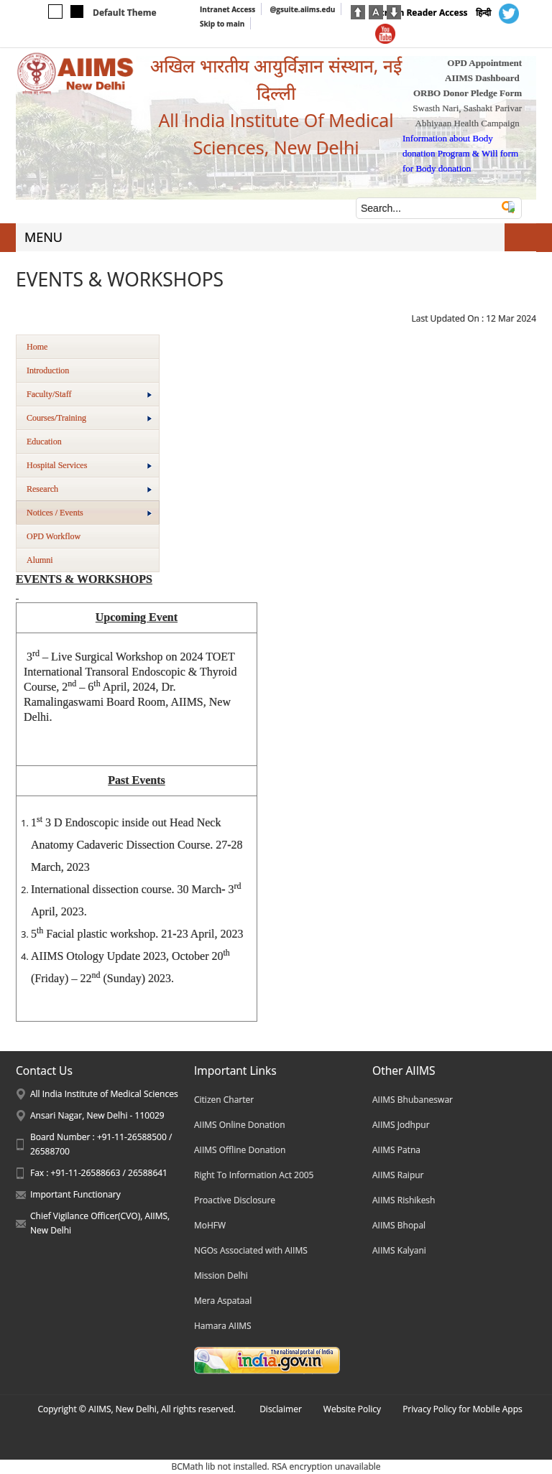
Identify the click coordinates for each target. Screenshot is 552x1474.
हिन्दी (483, 12)
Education (44, 442)
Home (37, 347)
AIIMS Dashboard (482, 78)
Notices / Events (89, 513)
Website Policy (352, 1409)
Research (89, 489)
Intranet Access (227, 9)
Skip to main (222, 24)
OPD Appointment (484, 62)
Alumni (40, 560)
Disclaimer (280, 1409)
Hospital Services (89, 465)
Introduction (48, 370)
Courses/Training (89, 418)
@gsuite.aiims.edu (302, 9)
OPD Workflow (53, 536)
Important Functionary (75, 1194)
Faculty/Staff (89, 394)
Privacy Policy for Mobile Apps (462, 1409)
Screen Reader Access (421, 12)
